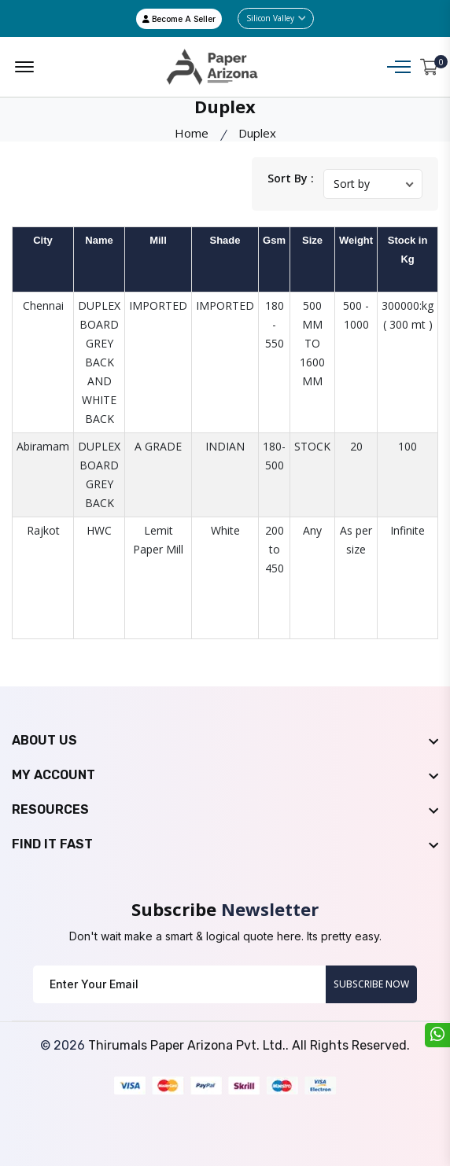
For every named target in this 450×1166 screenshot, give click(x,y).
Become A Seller (179, 19)
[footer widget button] (225, 740)
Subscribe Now (371, 984)
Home (191, 133)
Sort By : (290, 178)
